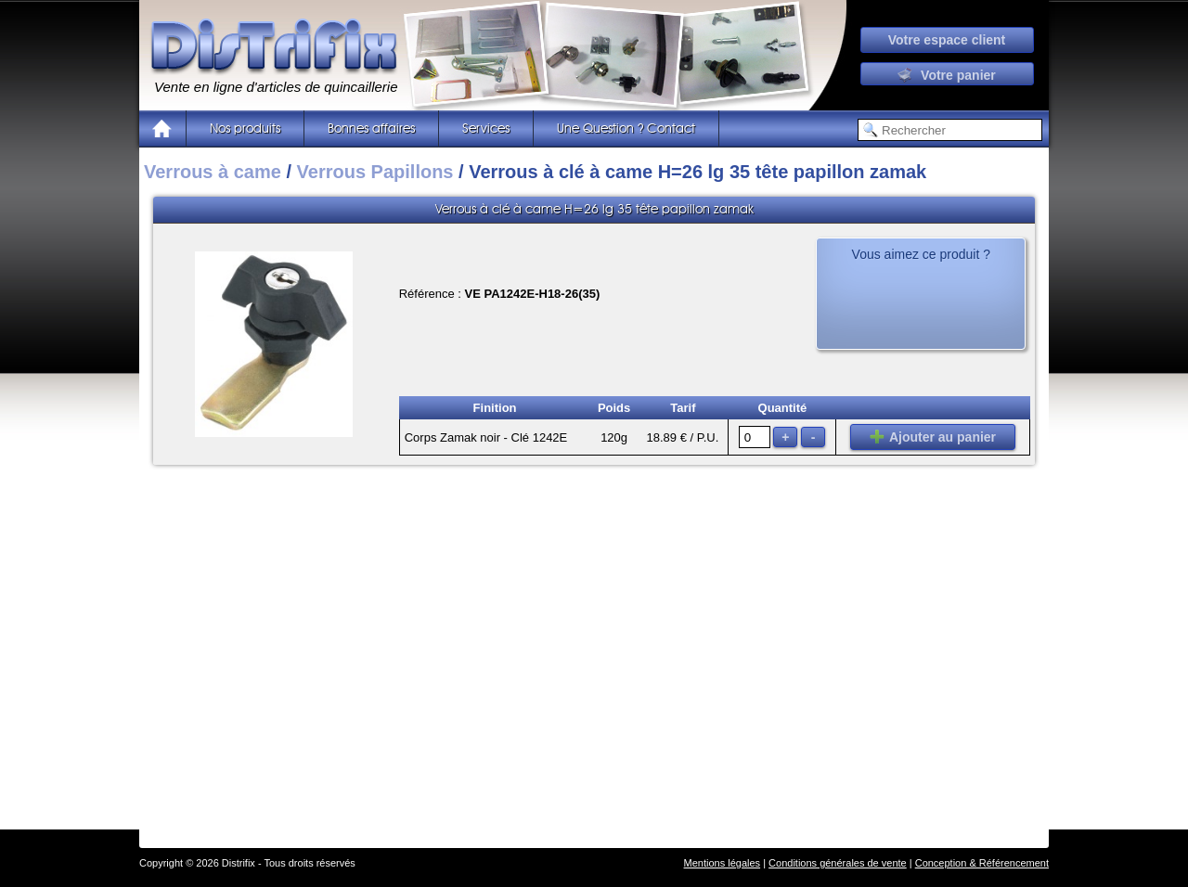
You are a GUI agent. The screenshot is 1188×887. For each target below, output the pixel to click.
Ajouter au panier (933, 437)
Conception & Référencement (982, 862)
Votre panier (946, 75)
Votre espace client (947, 39)
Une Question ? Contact (626, 128)
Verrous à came (212, 171)
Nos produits (245, 128)
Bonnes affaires (371, 128)
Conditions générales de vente (837, 862)
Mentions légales (722, 862)
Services (486, 128)
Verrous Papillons (375, 171)
